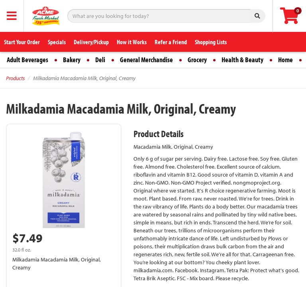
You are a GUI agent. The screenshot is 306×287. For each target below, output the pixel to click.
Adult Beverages (27, 59)
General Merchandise (146, 59)
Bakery (71, 59)
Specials (57, 42)
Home (285, 59)
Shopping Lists (211, 42)
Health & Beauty (242, 59)
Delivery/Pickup (91, 42)
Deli (100, 59)
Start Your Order (22, 42)
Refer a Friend (171, 42)
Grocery (197, 59)
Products (15, 78)
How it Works (132, 42)
